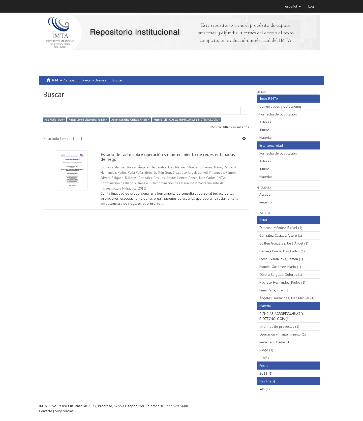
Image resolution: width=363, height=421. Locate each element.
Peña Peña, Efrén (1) (274, 290)
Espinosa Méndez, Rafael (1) (280, 227)
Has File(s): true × (54, 120)
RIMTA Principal (64, 80)
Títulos (264, 130)
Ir (245, 110)
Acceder (265, 194)
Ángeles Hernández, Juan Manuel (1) (286, 298)
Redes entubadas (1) (274, 342)
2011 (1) (266, 373)
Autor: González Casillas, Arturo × (130, 120)
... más (264, 357)
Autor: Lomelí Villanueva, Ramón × (88, 120)
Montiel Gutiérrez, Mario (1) (280, 266)
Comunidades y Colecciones (280, 106)
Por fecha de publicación (278, 114)
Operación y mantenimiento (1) (282, 334)
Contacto (45, 411)
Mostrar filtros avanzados (229, 127)
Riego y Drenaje (94, 80)
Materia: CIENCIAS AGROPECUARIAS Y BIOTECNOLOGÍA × (187, 120)
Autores (265, 122)
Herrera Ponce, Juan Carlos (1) (282, 251)
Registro (265, 202)
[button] (293, 6)
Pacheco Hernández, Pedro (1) (282, 282)
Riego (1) (266, 350)
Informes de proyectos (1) (279, 326)
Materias (265, 137)
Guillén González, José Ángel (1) (283, 243)
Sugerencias (64, 411)
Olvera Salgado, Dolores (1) (280, 274)
